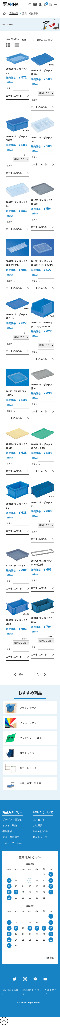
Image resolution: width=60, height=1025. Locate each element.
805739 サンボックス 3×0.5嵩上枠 (42, 563)
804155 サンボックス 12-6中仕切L (17, 263)
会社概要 (37, 825)
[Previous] (18, 674)
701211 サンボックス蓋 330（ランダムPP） (42, 263)
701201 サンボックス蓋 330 (42, 202)
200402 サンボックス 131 (42, 504)
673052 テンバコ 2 (15, 565)
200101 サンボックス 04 (17, 204)
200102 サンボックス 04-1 (42, 139)
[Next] (41, 674)
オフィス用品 (9, 825)
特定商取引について (31, 992)
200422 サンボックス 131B (42, 620)
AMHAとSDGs (40, 831)
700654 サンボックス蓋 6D (17, 446)
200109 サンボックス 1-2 (17, 506)
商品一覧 (13, 13)
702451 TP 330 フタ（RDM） (16, 393)
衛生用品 (7, 831)
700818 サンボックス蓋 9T (42, 386)
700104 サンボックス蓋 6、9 (17, 316)
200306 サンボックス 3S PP (17, 138)
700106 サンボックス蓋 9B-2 (42, 72)
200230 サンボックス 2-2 (17, 71)
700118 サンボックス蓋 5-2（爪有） (42, 446)
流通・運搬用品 (10, 837)
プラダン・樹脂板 (12, 819)
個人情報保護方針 (10, 992)
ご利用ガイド (50, 992)
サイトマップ (40, 837)
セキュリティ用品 (12, 843)
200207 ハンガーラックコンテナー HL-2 (42, 324)
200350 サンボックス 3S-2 (17, 622)
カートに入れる (14, 95)
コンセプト (39, 819)
